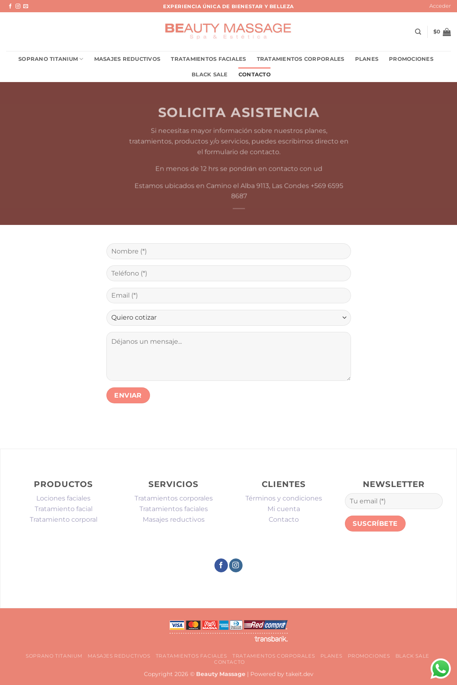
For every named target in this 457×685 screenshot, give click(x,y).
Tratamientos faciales (208, 59)
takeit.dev (299, 674)
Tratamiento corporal (63, 519)
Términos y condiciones (283, 498)
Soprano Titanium (51, 59)
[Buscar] (418, 32)
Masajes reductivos (127, 59)
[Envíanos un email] (25, 6)
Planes (367, 59)
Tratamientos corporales (300, 59)
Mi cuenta (283, 509)
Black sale (210, 74)
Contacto (254, 74)
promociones (411, 59)
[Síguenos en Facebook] (10, 6)
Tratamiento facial (64, 509)
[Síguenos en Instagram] (17, 6)
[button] (440, 6)
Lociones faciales (63, 498)
